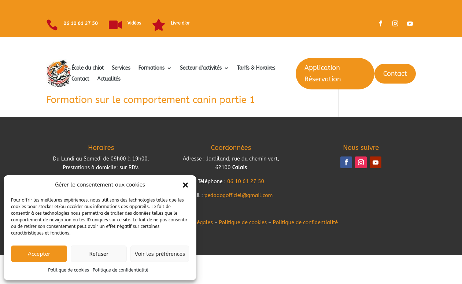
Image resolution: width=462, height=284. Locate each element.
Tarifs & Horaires (256, 68)
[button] (185, 185)
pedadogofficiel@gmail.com (238, 195)
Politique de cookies (68, 270)
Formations (151, 68)
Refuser (98, 254)
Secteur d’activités (201, 68)
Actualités (108, 79)
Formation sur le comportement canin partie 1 (150, 100)
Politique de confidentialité (120, 270)
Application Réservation (322, 73)
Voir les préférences (159, 254)
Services (121, 68)
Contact (80, 79)
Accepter (39, 254)
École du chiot (87, 68)
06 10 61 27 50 (80, 23)
